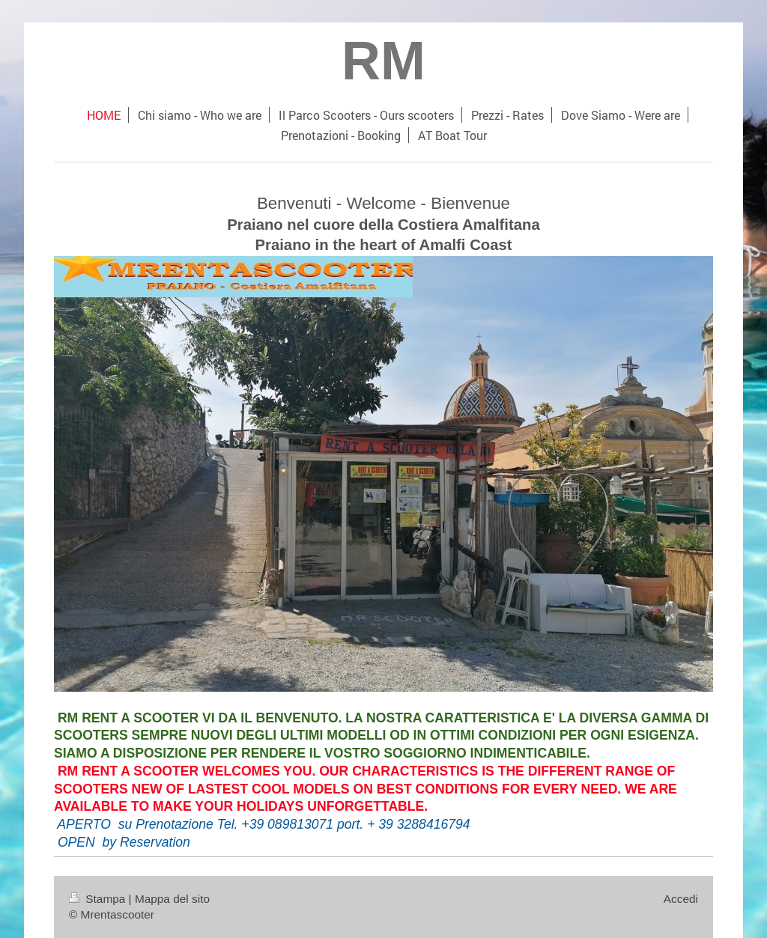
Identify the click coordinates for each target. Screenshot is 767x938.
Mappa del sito (172, 898)
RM (383, 61)
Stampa (99, 898)
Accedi (681, 898)
